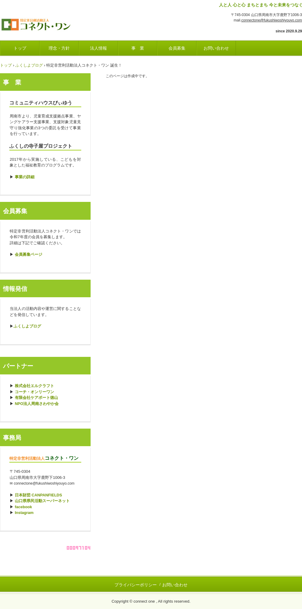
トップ (20, 48)
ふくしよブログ (29, 65)
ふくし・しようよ (42, 23)
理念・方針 (59, 48)
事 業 (137, 48)
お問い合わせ (216, 48)
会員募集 (177, 48)
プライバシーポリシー (135, 585)
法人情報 (98, 48)
